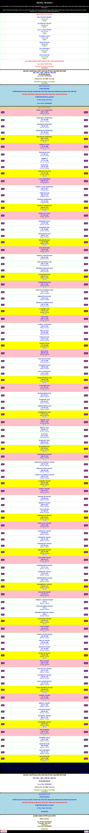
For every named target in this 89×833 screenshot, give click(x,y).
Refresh (44, 20)
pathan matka (49, 763)
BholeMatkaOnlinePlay (4, 831)
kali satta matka (64, 766)
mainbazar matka (18, 766)
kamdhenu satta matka (71, 770)
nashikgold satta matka (48, 771)
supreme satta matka (52, 770)
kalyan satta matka (14, 771)
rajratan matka (86, 764)
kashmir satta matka (31, 771)
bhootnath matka (54, 764)
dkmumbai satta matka (39, 771)
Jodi (3, 112)
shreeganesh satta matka (73, 767)
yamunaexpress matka (62, 764)
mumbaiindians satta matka (6, 769)
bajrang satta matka (22, 771)
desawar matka (81, 763)
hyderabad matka (32, 765)
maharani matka (74, 763)
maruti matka (55, 763)
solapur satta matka (64, 767)
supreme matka (39, 765)
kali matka (21, 763)
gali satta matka (79, 766)
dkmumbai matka (3, 766)
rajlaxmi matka (12, 765)
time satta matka (7, 767)
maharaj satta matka (30, 767)
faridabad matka (38, 764)
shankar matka (10, 763)
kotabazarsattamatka (77, 771)
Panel (86, 112)
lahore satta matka (64, 769)
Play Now (44, 114)
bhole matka (65, 765)
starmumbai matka (19, 765)
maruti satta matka (22, 767)
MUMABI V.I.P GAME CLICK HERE (44, 67)
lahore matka (69, 764)
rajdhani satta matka (8, 770)
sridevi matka (16, 763)
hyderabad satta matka (43, 770)
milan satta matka (72, 769)
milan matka (75, 764)
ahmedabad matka (46, 765)
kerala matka (4, 763)
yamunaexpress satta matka (55, 769)
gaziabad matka (31, 764)
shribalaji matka (27, 763)
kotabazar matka (33, 766)
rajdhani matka (5, 765)
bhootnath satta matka (45, 769)
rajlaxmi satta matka (16, 770)
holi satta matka (79, 769)
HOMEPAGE (44, 829)
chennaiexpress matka (46, 764)
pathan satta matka (14, 767)
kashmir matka (84, 765)
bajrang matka (77, 765)
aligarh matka (25, 765)
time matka (44, 763)
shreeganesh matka (7, 764)
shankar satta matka (48, 766)
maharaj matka (62, 763)
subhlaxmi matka (38, 763)
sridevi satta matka (56, 766)
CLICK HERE (44, 68)
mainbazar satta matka (58, 771)
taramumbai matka (15, 764)
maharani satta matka (47, 767)
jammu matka (60, 765)
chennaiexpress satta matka (35, 769)
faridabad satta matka (25, 769)
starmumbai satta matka (26, 770)
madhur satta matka (39, 767)
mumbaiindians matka (23, 764)
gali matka (33, 763)
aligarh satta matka (34, 770)
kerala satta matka (40, 766)
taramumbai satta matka (83, 767)
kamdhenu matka (53, 765)
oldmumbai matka (25, 766)
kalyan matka (71, 765)
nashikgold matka (10, 766)
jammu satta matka (79, 770)
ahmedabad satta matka (61, 770)
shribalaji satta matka (71, 766)
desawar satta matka (56, 767)
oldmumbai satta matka (67, 771)
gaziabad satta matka (16, 769)
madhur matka (68, 763)
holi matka (80, 764)
